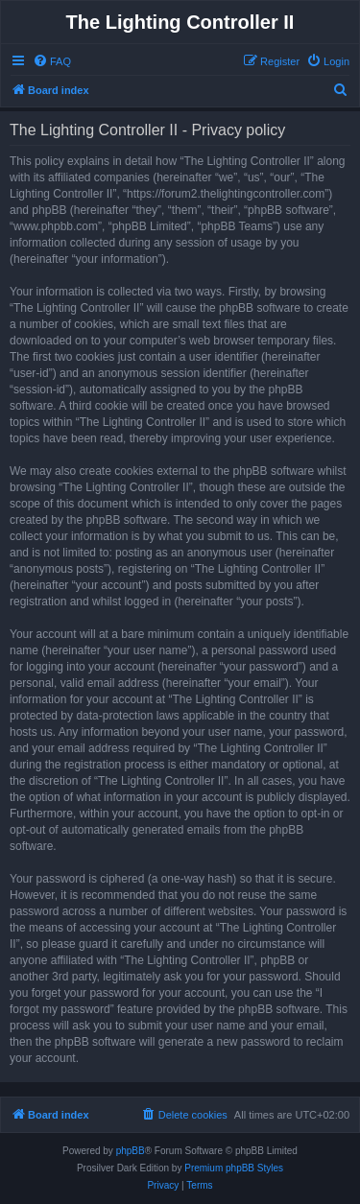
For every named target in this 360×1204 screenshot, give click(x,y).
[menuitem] (52, 61)
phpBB (130, 1150)
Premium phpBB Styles (233, 1168)
